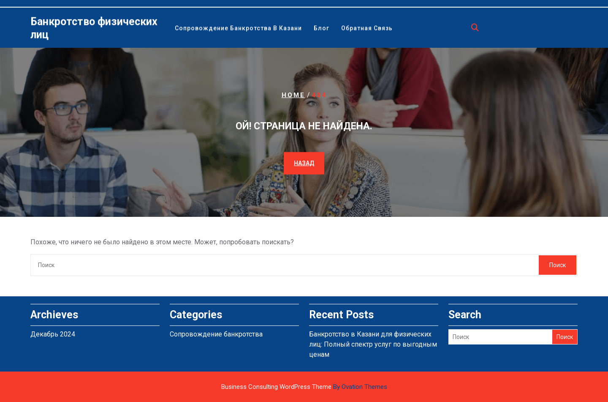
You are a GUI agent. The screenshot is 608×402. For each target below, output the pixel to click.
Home (293, 94)
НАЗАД (304, 163)
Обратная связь (367, 28)
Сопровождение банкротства (216, 332)
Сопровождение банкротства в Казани (238, 28)
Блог (321, 28)
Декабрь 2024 (52, 332)
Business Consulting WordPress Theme (304, 387)
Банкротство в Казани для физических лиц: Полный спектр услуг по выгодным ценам (373, 342)
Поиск (557, 265)
